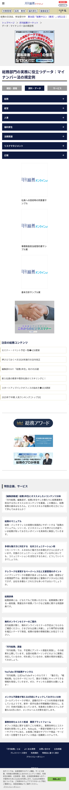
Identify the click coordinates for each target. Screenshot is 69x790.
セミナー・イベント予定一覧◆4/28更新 (21, 350)
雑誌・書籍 (12, 88)
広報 (34, 155)
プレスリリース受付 (18, 752)
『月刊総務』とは (13, 749)
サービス (57, 88)
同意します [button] (57, 779)
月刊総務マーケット (29, 22)
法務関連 (34, 136)
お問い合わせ (44, 749)
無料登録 (63, 2)
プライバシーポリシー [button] (12, 786)
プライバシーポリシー (35, 756)
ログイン (63, 5)
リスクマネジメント (34, 145)
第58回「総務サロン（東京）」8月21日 (46, 16)
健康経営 (44, 10)
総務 (34, 98)
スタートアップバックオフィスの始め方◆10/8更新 (26, 387)
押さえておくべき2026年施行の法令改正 (21, 359)
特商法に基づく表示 (50, 752)
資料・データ (34, 88)
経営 (34, 108)
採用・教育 (20, 10)
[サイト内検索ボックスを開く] (65, 11)
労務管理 (7, 10)
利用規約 (34, 752)
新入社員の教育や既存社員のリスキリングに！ (24, 378)
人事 (34, 117)
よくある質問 (29, 749)
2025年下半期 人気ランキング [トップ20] (21, 397)
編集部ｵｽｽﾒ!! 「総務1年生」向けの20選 (20, 369)
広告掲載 (58, 749)
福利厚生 (33, 10)
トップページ (8, 22)
